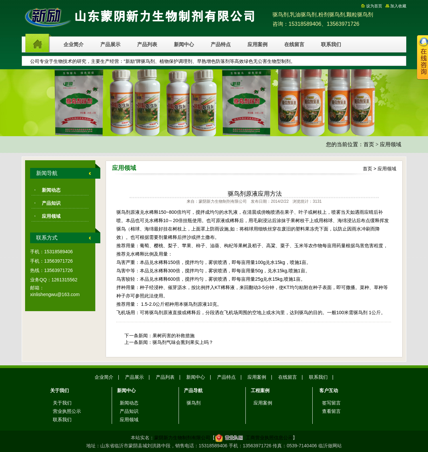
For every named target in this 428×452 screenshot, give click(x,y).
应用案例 (257, 44)
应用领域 (390, 144)
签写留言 (331, 402)
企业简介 (74, 44)
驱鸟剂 (194, 402)
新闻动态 (51, 190)
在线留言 (294, 44)
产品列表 (147, 44)
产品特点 (221, 44)
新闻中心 (184, 44)
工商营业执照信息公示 (254, 437)
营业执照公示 (67, 411)
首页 (368, 144)
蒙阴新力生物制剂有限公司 (182, 437)
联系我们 (331, 44)
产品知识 (51, 203)
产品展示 (110, 44)
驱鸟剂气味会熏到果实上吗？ (182, 342)
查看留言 (331, 411)
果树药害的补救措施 (173, 335)
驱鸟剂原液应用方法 (255, 193)
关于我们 (62, 402)
